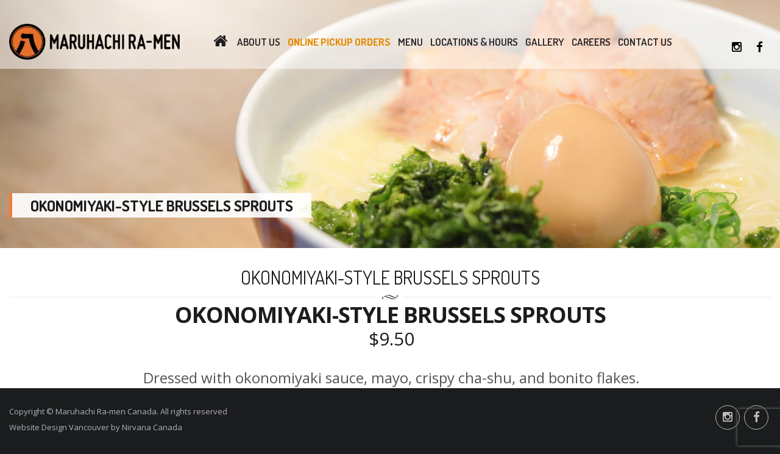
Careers (591, 41)
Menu (410, 41)
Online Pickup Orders (339, 41)
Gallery (544, 41)
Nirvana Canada (152, 427)
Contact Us (645, 41)
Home (220, 42)
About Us (258, 41)
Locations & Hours (474, 41)
